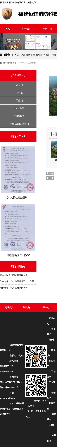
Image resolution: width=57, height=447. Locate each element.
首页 (7, 29)
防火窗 (15, 54)
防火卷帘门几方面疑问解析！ (14, 287)
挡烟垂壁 (19, 116)
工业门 (19, 100)
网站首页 (9, 307)
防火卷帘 (19, 108)
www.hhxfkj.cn (7, 398)
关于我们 (26, 29)
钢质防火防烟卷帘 (19, 123)
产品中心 (22, 63)
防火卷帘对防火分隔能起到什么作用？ (18, 281)
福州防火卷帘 (43, 54)
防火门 (19, 85)
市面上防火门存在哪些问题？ (14, 275)
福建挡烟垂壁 (28, 54)
